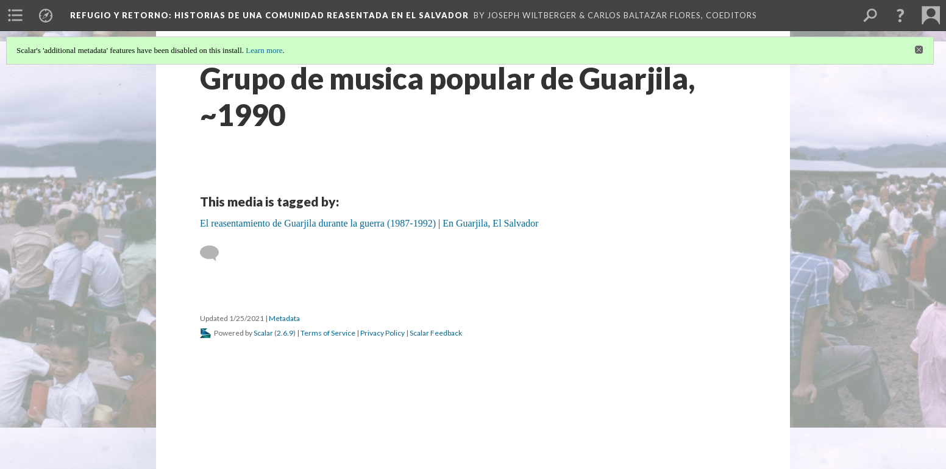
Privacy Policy (382, 332)
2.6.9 (285, 332)
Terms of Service (328, 332)
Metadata (284, 318)
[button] (900, 15)
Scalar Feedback (436, 332)
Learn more (264, 50)
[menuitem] (15, 15)
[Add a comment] (215, 253)
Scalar (263, 332)
